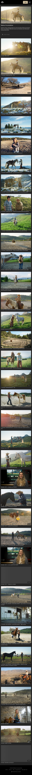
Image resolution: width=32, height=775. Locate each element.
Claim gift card (24, 769)
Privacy (10, 769)
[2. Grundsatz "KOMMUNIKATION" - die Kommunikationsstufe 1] (16, 114)
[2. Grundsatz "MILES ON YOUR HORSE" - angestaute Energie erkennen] (16, 704)
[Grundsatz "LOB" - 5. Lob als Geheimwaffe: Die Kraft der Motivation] (16, 545)
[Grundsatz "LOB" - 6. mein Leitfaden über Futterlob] (16, 564)
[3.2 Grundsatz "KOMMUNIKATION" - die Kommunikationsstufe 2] (16, 153)
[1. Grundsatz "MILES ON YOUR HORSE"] (16, 684)
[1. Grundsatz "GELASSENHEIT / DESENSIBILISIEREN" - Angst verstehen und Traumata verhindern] (16, 604)
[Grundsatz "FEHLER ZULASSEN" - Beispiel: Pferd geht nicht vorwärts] (16, 348)
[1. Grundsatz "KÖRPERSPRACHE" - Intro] (16, 387)
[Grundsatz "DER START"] (16, 55)
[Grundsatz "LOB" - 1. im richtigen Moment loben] (16, 467)
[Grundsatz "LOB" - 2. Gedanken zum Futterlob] (16, 487)
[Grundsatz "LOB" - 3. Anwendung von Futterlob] (16, 506)
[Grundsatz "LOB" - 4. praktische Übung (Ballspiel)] (16, 526)
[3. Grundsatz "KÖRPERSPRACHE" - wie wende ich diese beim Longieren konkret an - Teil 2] (16, 428)
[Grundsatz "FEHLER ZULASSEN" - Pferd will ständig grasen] (16, 368)
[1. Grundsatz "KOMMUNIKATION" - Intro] (16, 75)
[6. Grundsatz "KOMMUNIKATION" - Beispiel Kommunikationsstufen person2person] (16, 211)
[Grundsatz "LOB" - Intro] (16, 448)
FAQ (13, 769)
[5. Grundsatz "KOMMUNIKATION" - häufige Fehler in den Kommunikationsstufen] (16, 192)
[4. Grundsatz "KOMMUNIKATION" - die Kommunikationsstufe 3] (16, 172)
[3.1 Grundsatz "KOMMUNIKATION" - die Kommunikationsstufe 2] (16, 133)
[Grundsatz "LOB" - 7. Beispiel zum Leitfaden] (16, 584)
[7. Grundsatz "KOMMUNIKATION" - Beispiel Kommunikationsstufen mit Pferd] (16, 230)
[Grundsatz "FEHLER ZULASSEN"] (16, 329)
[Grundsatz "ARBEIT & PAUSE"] (16, 743)
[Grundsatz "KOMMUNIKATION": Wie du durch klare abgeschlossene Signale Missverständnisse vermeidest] (16, 290)
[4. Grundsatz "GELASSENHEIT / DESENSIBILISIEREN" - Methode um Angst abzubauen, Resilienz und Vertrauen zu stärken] (16, 665)
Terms (6, 769)
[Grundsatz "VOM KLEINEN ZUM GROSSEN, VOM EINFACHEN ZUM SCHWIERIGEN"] (16, 309)
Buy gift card (18, 769)
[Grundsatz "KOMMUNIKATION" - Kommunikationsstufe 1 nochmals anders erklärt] (16, 269)
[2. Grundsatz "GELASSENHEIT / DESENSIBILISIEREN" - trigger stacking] (16, 624)
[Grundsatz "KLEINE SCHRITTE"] (16, 94)
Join (25, 2)
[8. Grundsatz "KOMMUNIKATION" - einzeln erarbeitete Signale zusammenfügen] (16, 250)
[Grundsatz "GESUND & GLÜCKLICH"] (16, 762)
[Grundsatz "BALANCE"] (16, 723)
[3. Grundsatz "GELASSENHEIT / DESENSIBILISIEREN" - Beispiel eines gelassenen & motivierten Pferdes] (16, 644)
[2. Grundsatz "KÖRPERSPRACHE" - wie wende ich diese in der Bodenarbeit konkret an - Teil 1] (16, 407)
